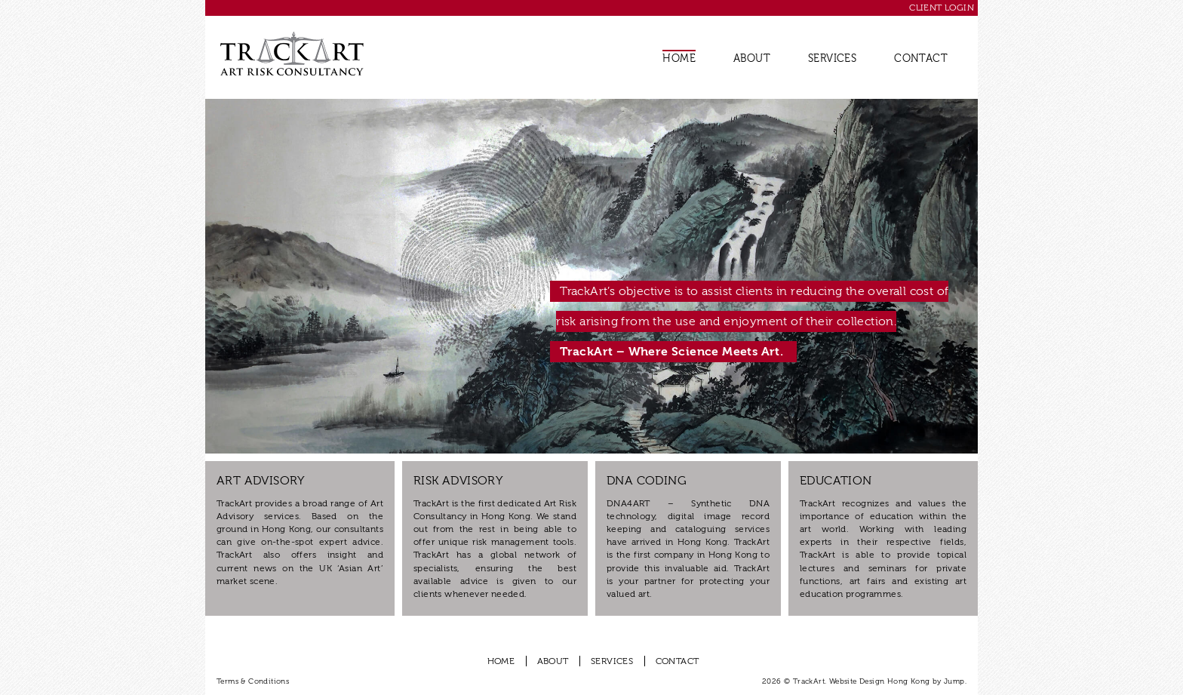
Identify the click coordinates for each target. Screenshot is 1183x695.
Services (832, 59)
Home (679, 59)
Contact (921, 59)
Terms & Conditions (253, 681)
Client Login (941, 7)
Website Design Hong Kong (879, 681)
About (751, 59)
